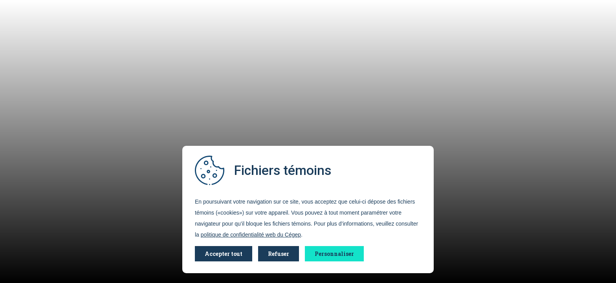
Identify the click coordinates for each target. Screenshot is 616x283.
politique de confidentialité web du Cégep (251, 235)
